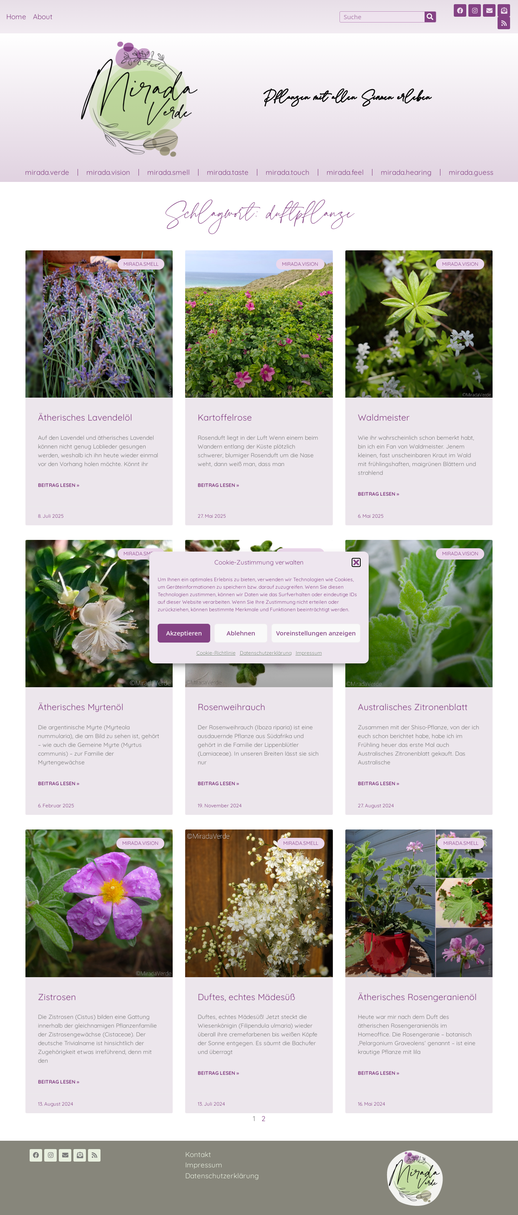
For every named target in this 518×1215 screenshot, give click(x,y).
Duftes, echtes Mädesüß (246, 996)
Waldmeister (384, 417)
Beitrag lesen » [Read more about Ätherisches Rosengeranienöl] (378, 1073)
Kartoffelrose (225, 417)
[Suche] (430, 17)
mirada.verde (47, 172)
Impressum (309, 653)
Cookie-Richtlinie (216, 653)
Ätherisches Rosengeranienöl (417, 996)
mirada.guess (471, 172)
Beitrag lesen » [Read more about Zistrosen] (58, 1082)
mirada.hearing (406, 172)
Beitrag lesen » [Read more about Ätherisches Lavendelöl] (58, 485)
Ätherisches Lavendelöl (85, 417)
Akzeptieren (184, 633)
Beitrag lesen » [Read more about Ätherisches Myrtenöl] (58, 783)
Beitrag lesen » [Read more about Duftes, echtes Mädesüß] (218, 1073)
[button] (356, 562)
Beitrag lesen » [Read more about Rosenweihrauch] (218, 783)
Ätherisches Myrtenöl (80, 706)
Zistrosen (57, 996)
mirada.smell (168, 172)
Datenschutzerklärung (266, 653)
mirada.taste (228, 172)
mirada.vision (108, 172)
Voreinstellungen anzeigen (316, 633)
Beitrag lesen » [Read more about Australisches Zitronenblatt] (378, 783)
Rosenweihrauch (231, 706)
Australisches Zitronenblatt (413, 706)
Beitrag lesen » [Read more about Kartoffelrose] (218, 485)
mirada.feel (345, 172)
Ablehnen (240, 633)
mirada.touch (287, 172)
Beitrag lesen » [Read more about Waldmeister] (378, 494)
